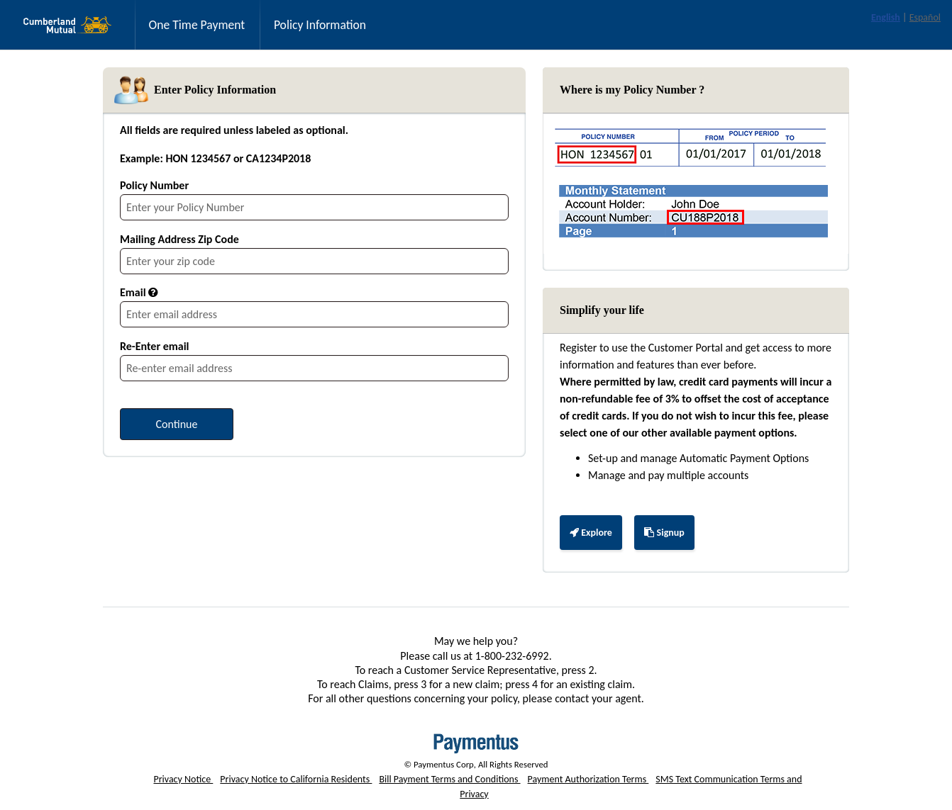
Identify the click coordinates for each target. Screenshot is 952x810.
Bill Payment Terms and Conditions (449, 779)
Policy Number (154, 185)
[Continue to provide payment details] (176, 424)
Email (133, 292)
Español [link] (925, 17)
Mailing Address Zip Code (179, 239)
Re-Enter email (154, 346)
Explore (596, 537)
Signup (664, 533)
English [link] (885, 17)
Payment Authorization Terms (588, 779)
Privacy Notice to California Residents (296, 779)
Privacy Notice (183, 779)
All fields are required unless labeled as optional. (234, 130)
